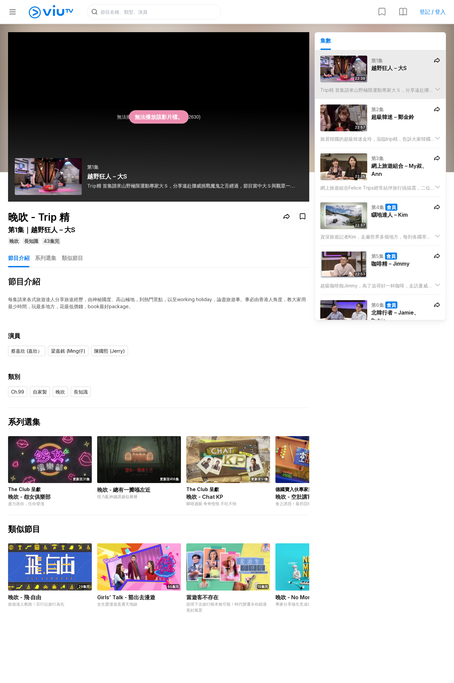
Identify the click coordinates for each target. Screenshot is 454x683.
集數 (325, 40)
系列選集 (45, 258)
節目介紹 (18, 258)
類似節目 (72, 258)
